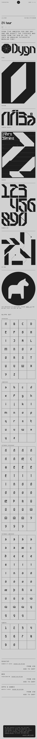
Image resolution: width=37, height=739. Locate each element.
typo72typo (5, 2)
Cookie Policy (9, 733)
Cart (30, 2)
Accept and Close (28, 735)
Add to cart (29, 669)
